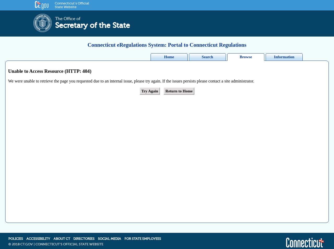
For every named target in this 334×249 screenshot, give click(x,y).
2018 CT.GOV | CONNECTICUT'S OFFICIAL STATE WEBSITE (57, 239)
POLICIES (15, 233)
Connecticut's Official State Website (72, 5)
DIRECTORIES (83, 233)
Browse (246, 57)
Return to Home (179, 91)
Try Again (149, 91)
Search (207, 57)
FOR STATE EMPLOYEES (142, 233)
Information (284, 57)
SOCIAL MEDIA (109, 233)
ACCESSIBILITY (38, 233)
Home (169, 57)
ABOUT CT (61, 233)
